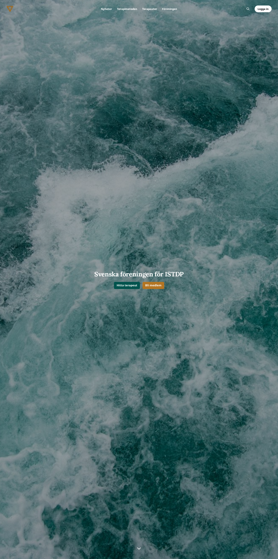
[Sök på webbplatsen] (248, 9)
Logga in (263, 9)
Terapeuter (149, 9)
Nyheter (106, 9)
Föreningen (169, 9)
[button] (127, 285)
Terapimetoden (127, 9)
